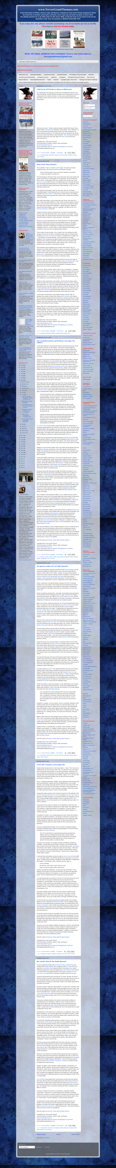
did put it (66, 1033)
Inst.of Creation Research (89, 344)
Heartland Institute (87, 358)
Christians (48, 953)
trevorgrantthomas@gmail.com (58, 56)
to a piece (47, 800)
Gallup (84, 703)
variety (42, 993)
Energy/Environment (42, 77)
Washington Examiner (88, 535)
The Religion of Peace (88, 188)
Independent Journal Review (90, 483)
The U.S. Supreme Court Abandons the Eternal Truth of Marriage (29, 236)
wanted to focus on (68, 672)
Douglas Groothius (87, 133)
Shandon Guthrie (87, 180)
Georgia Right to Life (88, 743)
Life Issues (85, 756)
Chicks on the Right (87, 599)
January (24, 432)
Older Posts (75, 1134)
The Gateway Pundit (88, 670)
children (51, 556)
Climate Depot (22, 214)
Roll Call (85, 521)
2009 (22, 452)
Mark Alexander (87, 298)
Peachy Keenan (87, 313)
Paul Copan (86, 178)
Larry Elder (85, 294)
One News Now (87, 506)
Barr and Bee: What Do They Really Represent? (52, 961)
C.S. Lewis (85, 126)
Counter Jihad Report (88, 471)
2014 (22, 441)
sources (48, 993)
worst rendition (45, 968)
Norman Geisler (87, 176)
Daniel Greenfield (87, 279)
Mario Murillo (86, 170)
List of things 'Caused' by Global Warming (89, 361)
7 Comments (59, 951)
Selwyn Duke (86, 319)
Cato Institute (86, 595)
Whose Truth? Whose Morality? (47, 164)
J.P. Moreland (86, 149)
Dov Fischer (86, 284)
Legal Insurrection (87, 631)
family (54, 556)
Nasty (69, 129)
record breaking (51, 576)
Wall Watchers (86, 253)
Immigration (62, 77)
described (42, 1045)
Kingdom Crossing (87, 232)
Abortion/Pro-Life (23, 74)
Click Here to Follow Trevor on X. (27, 61)
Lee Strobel (86, 164)
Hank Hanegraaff (87, 145)
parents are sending (70, 437)
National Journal (87, 492)
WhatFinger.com (87, 543)
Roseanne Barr (73, 1127)
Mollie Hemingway (87, 310)
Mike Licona (86, 174)
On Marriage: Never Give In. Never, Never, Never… (26, 336)
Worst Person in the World (53, 1060)
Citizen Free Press (87, 465)
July (23, 392)
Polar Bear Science (87, 367)
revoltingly (76, 1057)
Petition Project (86, 365)
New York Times (87, 496)
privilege (67, 1020)
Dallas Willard (86, 131)
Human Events (86, 627)
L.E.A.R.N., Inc (86, 749)
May (23, 424)
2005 (22, 461)
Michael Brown (86, 172)
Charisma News (87, 456)
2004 (22, 463)
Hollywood (57, 1127)
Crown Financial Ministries (89, 558)
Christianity (43, 953)
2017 (22, 435)
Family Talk (85, 419)
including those (48, 474)
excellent (43, 576)
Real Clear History (23, 225)
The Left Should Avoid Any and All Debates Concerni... (27, 406)
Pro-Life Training (87, 437)
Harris (84, 705)
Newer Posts (41, 1134)
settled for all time (68, 282)
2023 (22, 369)
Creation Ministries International (87, 340)
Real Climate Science (88, 369)
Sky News (85, 525)
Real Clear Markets (23, 222)
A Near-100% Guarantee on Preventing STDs (51, 765)
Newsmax (85, 502)
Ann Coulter (86, 267)
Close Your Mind (23, 282)
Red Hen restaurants (42, 208)
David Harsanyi (86, 280)
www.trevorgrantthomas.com (44, 145)
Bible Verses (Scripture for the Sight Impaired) (89, 209)
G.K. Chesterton (87, 135)
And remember (41, 1079)
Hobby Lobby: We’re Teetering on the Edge (24, 248)
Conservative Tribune (88, 607)
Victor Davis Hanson (88, 327)
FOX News (85, 481)
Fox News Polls (86, 701)
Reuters (85, 519)
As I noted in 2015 (41, 425)
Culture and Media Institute (89, 473)
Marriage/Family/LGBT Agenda (76, 77)
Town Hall (85, 683)
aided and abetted (66, 637)
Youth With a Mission (88, 259)
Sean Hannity (86, 652)
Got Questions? (87, 141)
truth (69, 333)
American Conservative (88, 576)
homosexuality (60, 556)
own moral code (50, 284)
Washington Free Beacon (89, 537)
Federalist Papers (87, 394)
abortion (42, 556)
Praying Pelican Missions (89, 241)
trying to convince (55, 643)
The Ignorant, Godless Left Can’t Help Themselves (52, 566)
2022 (22, 371)
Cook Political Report (88, 611)
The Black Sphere (64, 540)
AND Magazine (86, 586)
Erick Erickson (86, 286)
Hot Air (84, 625)
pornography (45, 449)
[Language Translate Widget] (27, 1147)
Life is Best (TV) (87, 754)
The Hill (85, 672)
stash (68, 427)
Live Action (85, 764)
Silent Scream (86, 784)
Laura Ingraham (87, 629)
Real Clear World (87, 518)
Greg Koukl (85, 143)
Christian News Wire (88, 461)
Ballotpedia (85, 591)
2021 (22, 373)
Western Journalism (88, 541)
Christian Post (86, 216)
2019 (22, 377)
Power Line (85, 637)
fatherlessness (59, 462)
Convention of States (88, 609)
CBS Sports (86, 803)
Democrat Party (44, 155)
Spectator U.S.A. (87, 656)
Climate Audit (86, 350)
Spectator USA (86, 527)
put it (53, 308)
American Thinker (52, 540)
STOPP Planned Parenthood (90, 786)
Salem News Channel (88, 523)
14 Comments (59, 554)
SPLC (75, 207)
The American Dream (88, 660)
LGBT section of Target (51, 193)
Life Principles (86, 760)
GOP (60, 155)
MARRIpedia (86, 430)
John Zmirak (86, 292)
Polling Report (86, 713)
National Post (86, 494)
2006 (22, 458)
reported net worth (66, 605)
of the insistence (45, 289)
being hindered (47, 518)
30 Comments (60, 1125)
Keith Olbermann (67, 970)
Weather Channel (87, 815)
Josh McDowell (86, 158)
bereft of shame (65, 296)
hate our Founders (41, 610)
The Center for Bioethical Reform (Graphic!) (89, 791)
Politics (49, 79)
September (25, 388)
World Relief (86, 255)
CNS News (85, 469)
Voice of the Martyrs (88, 251)
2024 (22, 367)
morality (57, 333)
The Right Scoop (87, 678)
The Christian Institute (88, 186)
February (24, 430)
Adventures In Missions (88, 203)
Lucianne (85, 633)
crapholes (53, 442)
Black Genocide (87, 733)
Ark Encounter (86, 337)
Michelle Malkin (86, 306)
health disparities (54, 513)
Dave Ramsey (86, 560)
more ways (61, 576)
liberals (75, 155)
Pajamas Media (86, 635)
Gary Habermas (87, 137)
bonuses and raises (51, 621)
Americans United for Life (89, 731)
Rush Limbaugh (87, 651)
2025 (22, 365)
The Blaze (85, 664)
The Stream (86, 680)
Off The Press (86, 504)
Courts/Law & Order (49, 74)
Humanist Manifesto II (71, 261)
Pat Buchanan (86, 311)
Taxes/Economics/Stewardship (27, 77)
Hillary (47, 966)
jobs (63, 755)
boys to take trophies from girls (65, 596)
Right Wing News (87, 647)
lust (61, 1003)
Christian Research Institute (89, 129)
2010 (22, 450)
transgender (43, 558)
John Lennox (86, 155)
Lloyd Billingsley (87, 296)
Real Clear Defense (87, 512)
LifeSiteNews (22, 216)
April (23, 426)
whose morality (65, 136)
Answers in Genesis (88, 335)
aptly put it (49, 668)
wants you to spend (42, 182)
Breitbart (85, 452)
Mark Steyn (85, 300)
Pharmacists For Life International (88, 773)
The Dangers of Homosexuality (77, 74)
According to (75, 846)
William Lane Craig (87, 193)
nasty (38, 1017)
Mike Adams (86, 308)
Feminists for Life (87, 741)
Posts (86, 105)
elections (56, 155)
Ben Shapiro (86, 271)
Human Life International (89, 745)
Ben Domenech (86, 269)
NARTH (85, 432)
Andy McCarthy (86, 265)
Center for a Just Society (89, 597)
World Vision (86, 257)
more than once (54, 795)
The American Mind (87, 662)
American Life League (88, 729)
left (63, 155)
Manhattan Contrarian (88, 363)
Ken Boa (85, 160)
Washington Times (87, 539)
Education (91, 74)
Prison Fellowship (87, 243)
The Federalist (86, 668)
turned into (54, 501)
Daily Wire (85, 614)
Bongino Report (87, 450)
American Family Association (90, 405)
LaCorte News (86, 487)
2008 (22, 454)
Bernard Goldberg (87, 273)
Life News (85, 758)
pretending (39, 623)
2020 (22, 375)
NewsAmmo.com (87, 500)
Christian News (86, 459)
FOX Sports (86, 807)
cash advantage (69, 569)
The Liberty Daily (87, 529)
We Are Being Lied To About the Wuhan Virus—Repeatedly (29, 322)
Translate (45, 1147)
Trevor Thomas (40, 156)
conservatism (44, 1127)
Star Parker (85, 321)
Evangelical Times (87, 479)
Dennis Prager (86, 282)
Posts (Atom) (46, 1137)
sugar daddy (53, 1005)
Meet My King (90, 77)
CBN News (85, 454)
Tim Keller (85, 189)
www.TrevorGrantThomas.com (58, 9)
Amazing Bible (86, 207)
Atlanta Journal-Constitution (25, 226)
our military (52, 610)
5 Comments (60, 152)
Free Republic (86, 616)
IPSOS (84, 707)
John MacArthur (87, 157)
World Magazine (87, 545)
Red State (85, 645)
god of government (72, 1082)
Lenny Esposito (86, 166)
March (23, 428)
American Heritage (87, 388)
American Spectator (88, 580)
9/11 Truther (68, 966)
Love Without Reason (88, 234)
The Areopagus (86, 184)
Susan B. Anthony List (88, 788)
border (46, 556)
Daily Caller (86, 612)
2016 (22, 437)
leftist (71, 556)
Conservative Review (88, 605)
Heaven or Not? (87, 147)
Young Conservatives (88, 689)
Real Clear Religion (23, 223)
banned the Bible (48, 520)
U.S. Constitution (87, 398)
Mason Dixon (86, 709)
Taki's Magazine (87, 658)
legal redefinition (41, 598)
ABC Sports (86, 799)
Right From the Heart (88, 247)
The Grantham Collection (89, 793)
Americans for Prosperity (89, 584)
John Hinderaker (87, 290)
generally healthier (59, 901)
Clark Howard (86, 554)
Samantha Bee (49, 129)
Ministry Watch (86, 236)
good (38, 576)
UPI (84, 531)
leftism (66, 155)
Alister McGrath (86, 124)
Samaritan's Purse (87, 249)
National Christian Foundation (87, 239)
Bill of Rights (86, 392)
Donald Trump (49, 755)
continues (64, 1060)
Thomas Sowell (86, 323)
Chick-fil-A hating (60, 964)
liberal (62, 1127)
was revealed (75, 991)
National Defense (23, 79)
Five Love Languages (88, 421)
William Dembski (87, 191)
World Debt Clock (87, 566)
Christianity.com (87, 218)
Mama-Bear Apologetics (88, 168)
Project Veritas (86, 508)
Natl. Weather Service (88, 811)
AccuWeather (86, 801)
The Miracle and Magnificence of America (62, 324)
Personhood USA (87, 770)
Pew (84, 711)
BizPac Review (86, 593)
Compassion (86, 219)
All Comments (88, 108)
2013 (22, 444)
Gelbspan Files (86, 356)
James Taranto (86, 288)
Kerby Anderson (87, 162)
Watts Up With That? (88, 371)
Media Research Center (88, 490)
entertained (75, 499)
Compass (85, 556)
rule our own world (68, 856)
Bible (84, 390)
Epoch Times (86, 477)
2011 (22, 448)
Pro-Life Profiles (87, 780)
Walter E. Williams (87, 329)
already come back (42, 625)
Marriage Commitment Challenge (88, 79)
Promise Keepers (87, 245)
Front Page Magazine (88, 618)
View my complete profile (25, 559)
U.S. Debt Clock (87, 564)
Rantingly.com (86, 510)
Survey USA (86, 717)
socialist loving (69, 964)
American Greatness (88, 578)
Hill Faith (85, 225)
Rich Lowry (85, 315)
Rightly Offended (87, 649)
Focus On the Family (88, 423)
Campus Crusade (87, 214)
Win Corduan (86, 195)
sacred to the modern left (47, 1106)
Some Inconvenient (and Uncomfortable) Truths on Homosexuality (25, 349)
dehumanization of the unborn (60, 366)
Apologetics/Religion (35, 74)
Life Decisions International (89, 751)
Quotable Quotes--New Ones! (69, 79)
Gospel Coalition (87, 223)
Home (58, 1134)
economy (56, 755)
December (24, 382)
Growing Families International (87, 426)
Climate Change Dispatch (89, 352)
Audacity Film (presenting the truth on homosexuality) (90, 411)
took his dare (45, 680)
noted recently (45, 795)
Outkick (85, 813)
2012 (22, 446)
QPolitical (85, 639)
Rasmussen (86, 715)
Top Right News (87, 682)
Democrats (51, 155)
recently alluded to (49, 1022)
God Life (85, 139)
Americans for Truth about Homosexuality (89, 408)
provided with (74, 509)
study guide (70, 503)
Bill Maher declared (54, 689)
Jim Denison (86, 151)
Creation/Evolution (62, 74)
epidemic (54, 953)
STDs (65, 953)
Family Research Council (89, 417)
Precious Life (86, 778)
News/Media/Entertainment (37, 79)
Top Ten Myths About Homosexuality (88, 443)
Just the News (86, 485)
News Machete (86, 498)
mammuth (57, 1153)
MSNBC (51, 973)
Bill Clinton (54, 966)
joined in (50, 633)
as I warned (61, 521)
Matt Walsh (85, 302)
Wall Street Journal (87, 533)
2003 (22, 465)
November (24, 384)
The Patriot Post (23, 217)
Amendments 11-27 (87, 386)
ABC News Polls (87, 695)
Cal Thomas (86, 277)
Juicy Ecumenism (87, 230)
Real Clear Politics (87, 643)
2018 (22, 380)
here (49, 26)
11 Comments (60, 331)
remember (60, 918)
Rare (84, 641)
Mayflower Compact (88, 396)
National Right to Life (88, 768)
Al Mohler (85, 122)
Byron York (85, 275)
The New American (87, 674)
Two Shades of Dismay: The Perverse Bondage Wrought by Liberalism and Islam (26, 307)
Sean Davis (86, 317)
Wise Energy (86, 373)
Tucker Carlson (86, 685)
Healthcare (54, 77)
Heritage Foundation (88, 623)
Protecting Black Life (88, 782)
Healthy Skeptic (87, 379)
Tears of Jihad (86, 182)
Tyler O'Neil (86, 325)
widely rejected (45, 735)
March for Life (86, 766)
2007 (22, 456)
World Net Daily (87, 547)
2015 (22, 439)
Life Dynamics (86, 753)
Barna (84, 697)
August (24, 390)
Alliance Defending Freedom (90, 205)
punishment (40, 611)
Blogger (68, 1153)
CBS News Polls (87, 699)
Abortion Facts (86, 727)
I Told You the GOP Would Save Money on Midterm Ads (54, 89)
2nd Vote (85, 723)
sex (63, 953)
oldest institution (68, 489)
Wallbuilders (86, 687)
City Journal (86, 467)
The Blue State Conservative (26, 220)
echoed (56, 632)
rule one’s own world (49, 235)
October (24, 386)
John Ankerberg (87, 153)
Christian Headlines (87, 127)
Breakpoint (85, 212)
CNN (44, 973)
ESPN (84, 805)
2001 (22, 467)
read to (60, 499)
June (23, 394)
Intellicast (85, 809)
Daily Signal (86, 475)
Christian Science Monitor (89, 603)
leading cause (57, 464)
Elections (56, 79)
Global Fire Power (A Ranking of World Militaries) (89, 621)
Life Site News (86, 488)
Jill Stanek (85, 747)
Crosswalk (85, 221)
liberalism (70, 155)
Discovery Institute (87, 342)
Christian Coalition (87, 601)
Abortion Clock (86, 725)
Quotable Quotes (54, 167)
